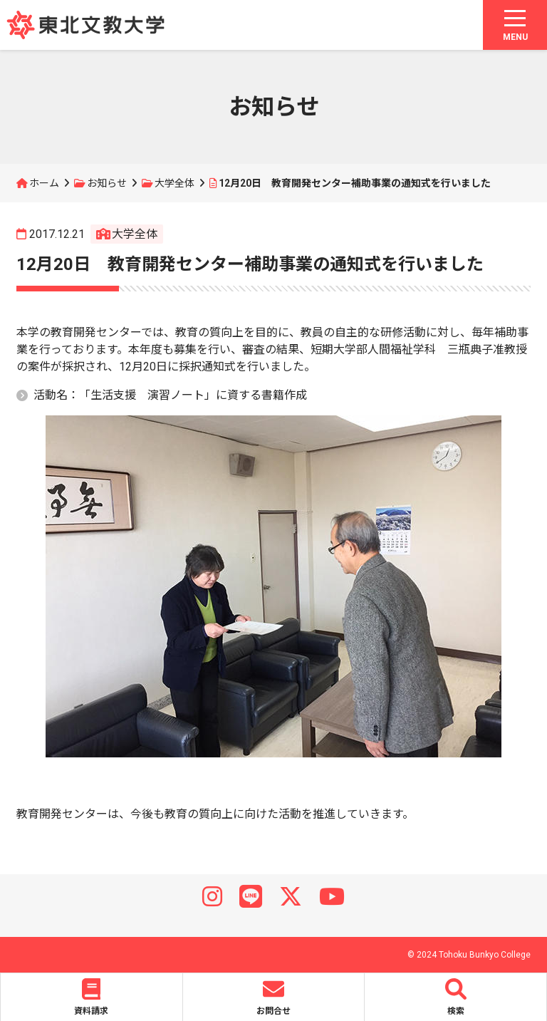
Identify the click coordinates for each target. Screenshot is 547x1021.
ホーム (44, 183)
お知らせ (107, 183)
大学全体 (174, 183)
